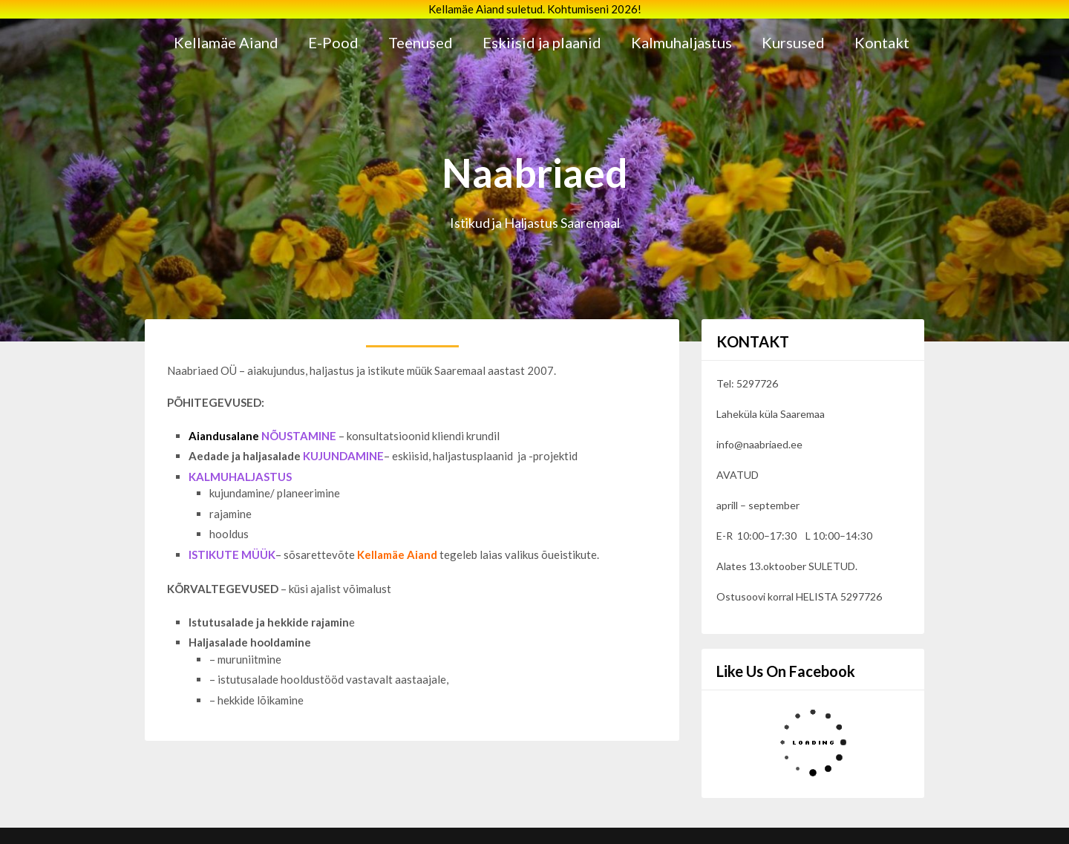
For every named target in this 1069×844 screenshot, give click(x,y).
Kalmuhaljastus (681, 42)
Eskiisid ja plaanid (542, 42)
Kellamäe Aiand (226, 42)
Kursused (793, 42)
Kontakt (881, 42)
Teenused (420, 42)
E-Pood (333, 42)
